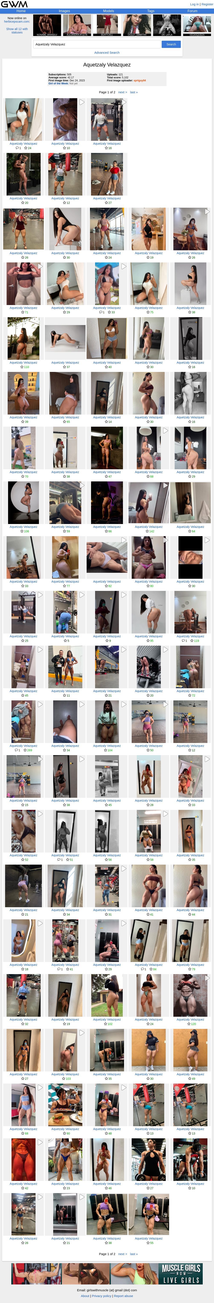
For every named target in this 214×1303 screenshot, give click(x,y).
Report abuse (123, 1296)
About (85, 1296)
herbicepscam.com (16, 21)
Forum (192, 11)
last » (134, 92)
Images (64, 11)
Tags (150, 11)
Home (21, 11)
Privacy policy (101, 1296)
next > (122, 92)
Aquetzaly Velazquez (23, 143)
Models (108, 11)
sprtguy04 (140, 80)
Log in (194, 4)
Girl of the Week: (59, 83)
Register (207, 4)
